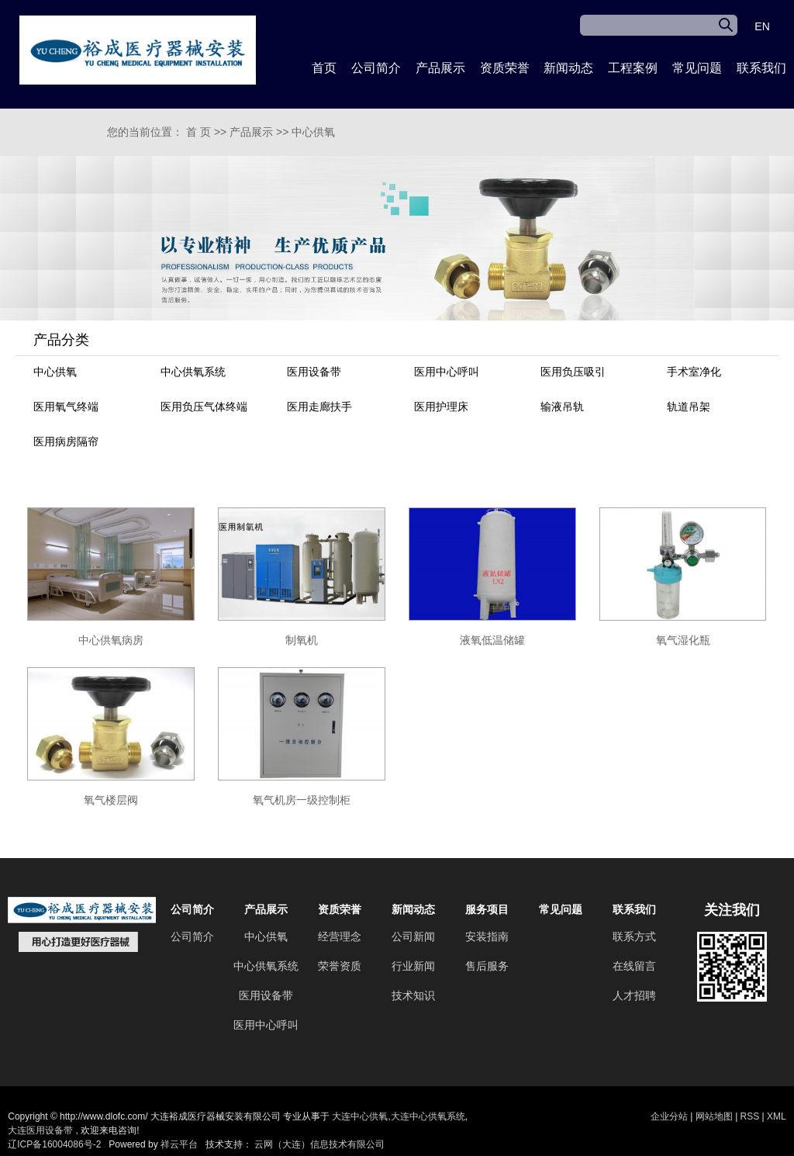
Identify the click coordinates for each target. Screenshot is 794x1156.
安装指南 (487, 936)
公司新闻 (413, 936)
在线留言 (634, 966)
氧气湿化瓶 (683, 640)
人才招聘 (634, 995)
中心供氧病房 (110, 640)
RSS (750, 1116)
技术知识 (413, 995)
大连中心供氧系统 (428, 1116)
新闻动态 (568, 67)
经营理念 (339, 936)
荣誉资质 (339, 966)
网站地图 (715, 1116)
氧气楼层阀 (111, 800)
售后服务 (487, 966)
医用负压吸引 (573, 371)
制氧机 (301, 640)
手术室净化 (694, 371)
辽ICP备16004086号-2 (54, 1144)
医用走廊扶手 (319, 406)
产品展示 (440, 67)
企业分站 (669, 1116)
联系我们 (761, 67)
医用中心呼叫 (446, 371)
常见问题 (697, 67)
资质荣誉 (505, 67)
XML (776, 1116)
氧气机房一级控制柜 (301, 800)
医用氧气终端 (65, 406)
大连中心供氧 (360, 1116)
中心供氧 (313, 132)
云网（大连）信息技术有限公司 (319, 1144)
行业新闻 (413, 966)
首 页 (198, 132)
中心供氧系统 (193, 371)
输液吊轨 (562, 406)
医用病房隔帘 (65, 441)
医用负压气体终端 (204, 406)
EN (761, 26)
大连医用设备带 (40, 1130)
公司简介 (376, 67)
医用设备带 (314, 371)
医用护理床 (441, 406)
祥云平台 (179, 1144)
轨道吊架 (688, 406)
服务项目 (487, 909)
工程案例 (633, 67)
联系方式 (634, 936)
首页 (324, 67)
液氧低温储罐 (492, 640)
